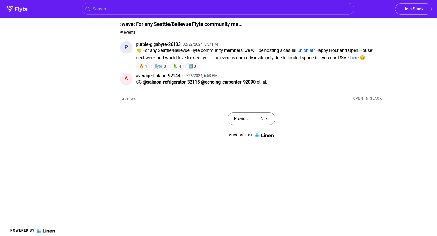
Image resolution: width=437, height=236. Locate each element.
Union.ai (305, 50)
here (354, 57)
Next (264, 118)
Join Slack (413, 8)
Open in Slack (367, 98)
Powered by (32, 231)
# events (128, 32)
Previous (242, 118)
